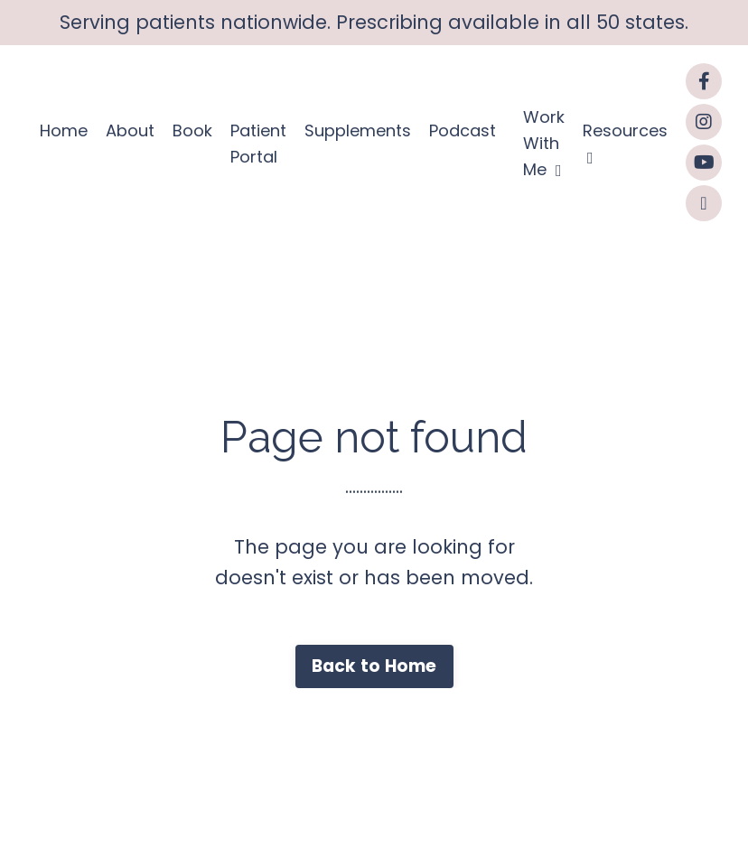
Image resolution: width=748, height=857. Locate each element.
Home (64, 130)
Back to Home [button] (374, 666)
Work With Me (544, 143)
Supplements (357, 130)
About (130, 130)
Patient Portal (258, 143)
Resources (625, 142)
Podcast (462, 130)
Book (192, 130)
